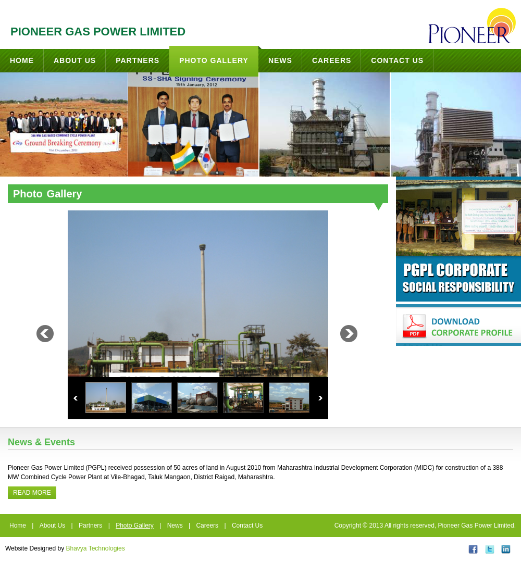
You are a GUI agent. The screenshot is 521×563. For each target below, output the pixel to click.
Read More (32, 492)
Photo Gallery (218, 55)
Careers (331, 60)
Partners (137, 60)
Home (22, 60)
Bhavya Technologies (95, 548)
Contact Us (397, 60)
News (280, 60)
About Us (75, 60)
